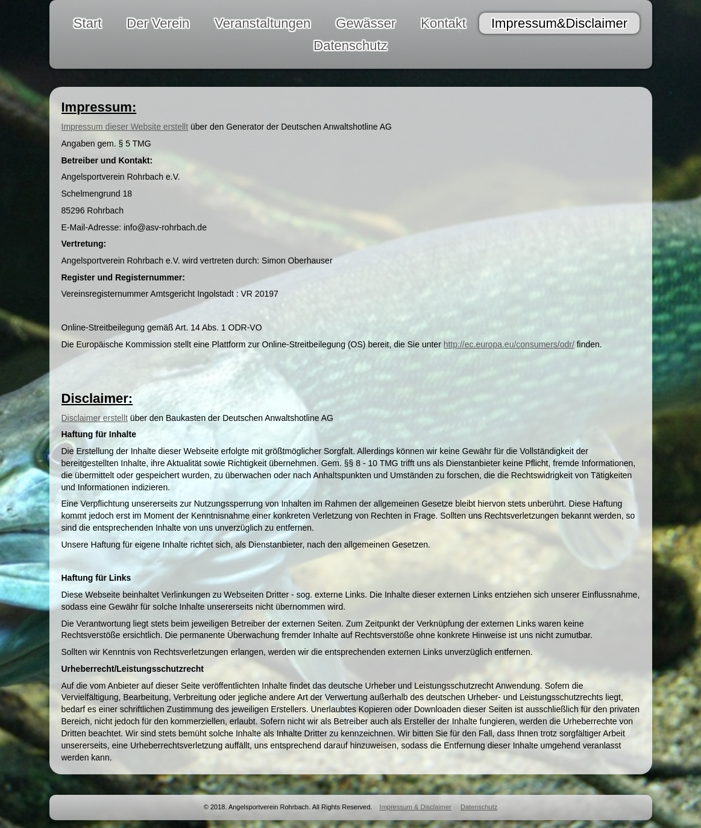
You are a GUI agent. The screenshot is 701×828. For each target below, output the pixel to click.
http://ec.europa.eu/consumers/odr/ (509, 344)
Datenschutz (479, 807)
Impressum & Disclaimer (415, 807)
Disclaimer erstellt (94, 418)
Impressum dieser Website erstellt (125, 126)
